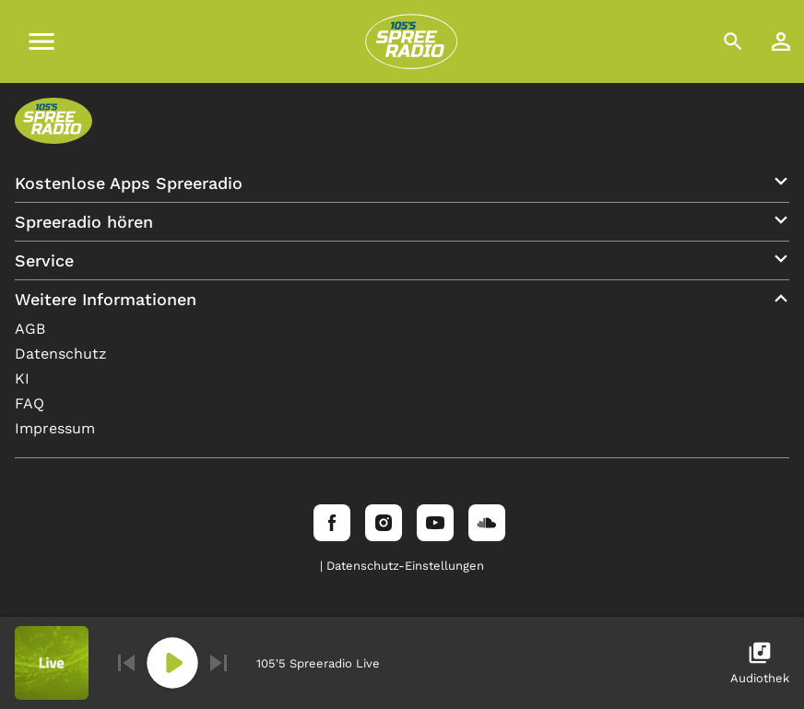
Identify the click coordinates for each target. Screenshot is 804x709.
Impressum (55, 428)
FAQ (29, 403)
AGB (30, 328)
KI (22, 378)
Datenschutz (61, 353)
